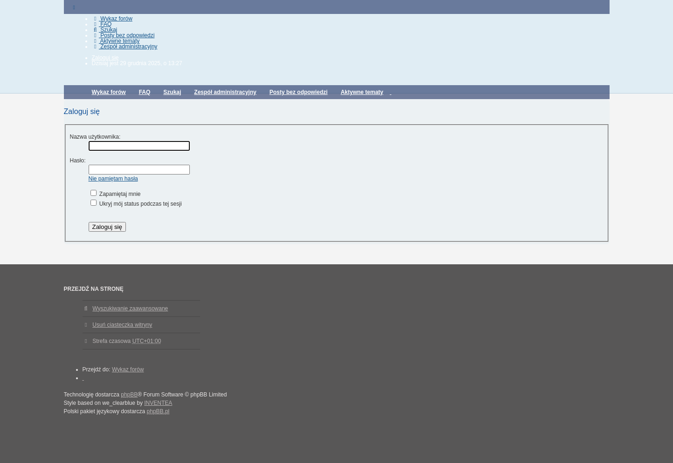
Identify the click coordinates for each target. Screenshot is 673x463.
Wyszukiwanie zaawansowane (130, 308)
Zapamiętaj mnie (115, 194)
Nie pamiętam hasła (113, 178)
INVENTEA (158, 403)
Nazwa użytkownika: (95, 137)
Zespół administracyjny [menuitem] (125, 46)
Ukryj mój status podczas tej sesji (136, 204)
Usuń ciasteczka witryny (122, 325)
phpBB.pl (158, 411)
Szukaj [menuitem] (105, 30)
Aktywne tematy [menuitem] (116, 41)
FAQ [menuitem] (102, 24)
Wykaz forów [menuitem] (112, 18)
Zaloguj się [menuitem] (105, 57)
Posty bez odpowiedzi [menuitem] (123, 35)
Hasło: (78, 160)
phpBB (129, 394)
